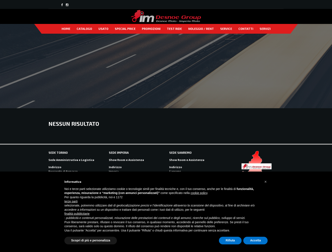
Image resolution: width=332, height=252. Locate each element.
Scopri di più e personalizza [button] (90, 240)
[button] (265, 181)
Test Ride (174, 28)
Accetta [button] (255, 240)
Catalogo (84, 28)
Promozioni (151, 28)
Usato (103, 28)
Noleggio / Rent (201, 28)
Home (66, 28)
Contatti (245, 28)
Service (226, 28)
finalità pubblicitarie (77, 213)
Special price (125, 28)
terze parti (70, 201)
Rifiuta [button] (230, 240)
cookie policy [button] (199, 193)
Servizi (265, 28)
